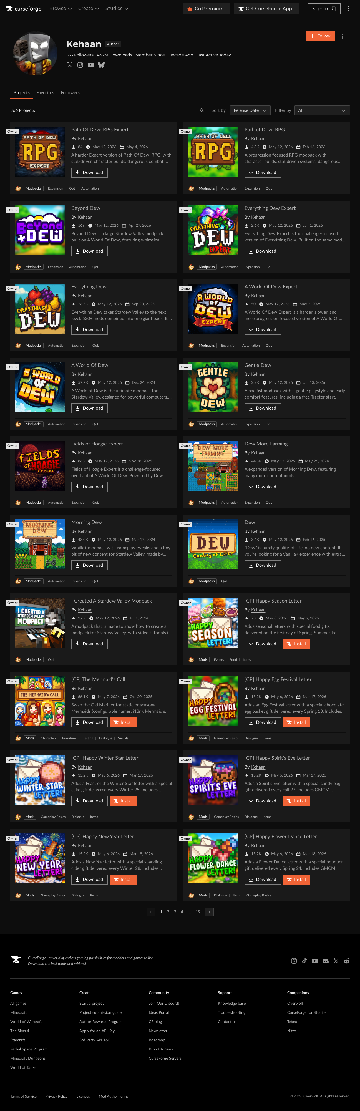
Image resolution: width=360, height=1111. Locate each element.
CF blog (155, 1022)
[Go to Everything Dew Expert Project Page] (266, 237)
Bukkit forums (161, 1049)
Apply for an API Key (97, 1031)
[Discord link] (325, 961)
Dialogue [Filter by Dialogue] (105, 738)
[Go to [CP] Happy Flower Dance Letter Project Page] (266, 865)
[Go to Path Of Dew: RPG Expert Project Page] (93, 158)
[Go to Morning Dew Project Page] (93, 551)
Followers (70, 92)
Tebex (292, 1022)
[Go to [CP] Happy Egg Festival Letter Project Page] (266, 708)
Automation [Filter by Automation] (90, 188)
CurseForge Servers (165, 1058)
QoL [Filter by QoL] (72, 188)
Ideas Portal (159, 1013)
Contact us (227, 1022)
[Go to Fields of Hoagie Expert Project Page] (93, 472)
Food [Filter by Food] (233, 659)
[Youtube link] (315, 961)
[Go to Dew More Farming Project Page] (266, 472)
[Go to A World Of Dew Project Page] (93, 394)
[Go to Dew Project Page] (266, 551)
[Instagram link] (294, 961)
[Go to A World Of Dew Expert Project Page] (266, 315)
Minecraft (18, 1013)
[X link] (336, 961)
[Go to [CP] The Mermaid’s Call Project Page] (93, 708)
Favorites (45, 92)
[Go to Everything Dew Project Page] (93, 315)
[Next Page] (209, 912)
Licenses (83, 1097)
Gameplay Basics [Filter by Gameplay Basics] (226, 738)
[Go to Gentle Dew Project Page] (266, 394)
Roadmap (157, 1040)
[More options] (348, 8)
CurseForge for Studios (306, 1013)
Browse (61, 8)
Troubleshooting (231, 1013)
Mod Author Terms (114, 1097)
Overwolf (295, 1004)
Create (89, 8)
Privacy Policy (56, 1097)
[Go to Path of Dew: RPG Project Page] (266, 158)
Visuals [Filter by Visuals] (123, 738)
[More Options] (342, 36)
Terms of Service (23, 1097)
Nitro (291, 1031)
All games (18, 1004)
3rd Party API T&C (95, 1040)
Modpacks (34, 188)
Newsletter (158, 1031)
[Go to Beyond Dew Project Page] (93, 237)
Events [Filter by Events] (219, 659)
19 (197, 912)
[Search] (202, 110)
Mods (203, 660)
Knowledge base (232, 1004)
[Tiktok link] (304, 961)
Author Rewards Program (101, 1022)
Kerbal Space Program (29, 1049)
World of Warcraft (26, 1022)
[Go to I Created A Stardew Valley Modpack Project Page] (93, 629)
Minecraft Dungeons (28, 1058)
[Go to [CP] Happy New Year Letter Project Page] (93, 865)
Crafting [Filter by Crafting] (87, 738)
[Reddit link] (346, 961)
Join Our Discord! (164, 1004)
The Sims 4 (19, 1031)
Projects (22, 92)
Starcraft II (19, 1040)
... (189, 912)
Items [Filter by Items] (247, 659)
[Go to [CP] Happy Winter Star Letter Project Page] (93, 786)
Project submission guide (100, 1013)
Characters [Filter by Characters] (48, 738)
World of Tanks (23, 1068)
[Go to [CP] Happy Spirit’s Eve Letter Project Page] (266, 786)
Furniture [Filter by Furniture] (69, 738)
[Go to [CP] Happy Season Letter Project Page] (266, 629)
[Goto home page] (24, 9)
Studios (117, 8)
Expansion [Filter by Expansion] (55, 188)
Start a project (91, 1004)
